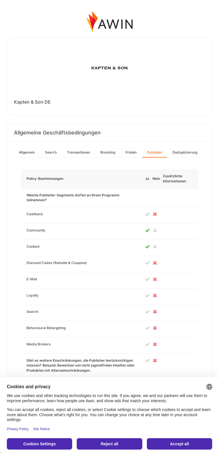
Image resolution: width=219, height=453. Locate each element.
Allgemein (27, 152)
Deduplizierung (185, 152)
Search (51, 152)
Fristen (131, 152)
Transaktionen (78, 152)
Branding (107, 152)
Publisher (154, 152)
